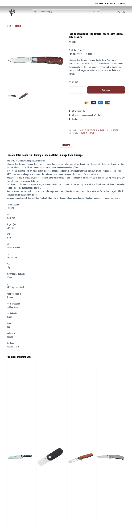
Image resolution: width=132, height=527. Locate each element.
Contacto (121, 3)
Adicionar (106, 89)
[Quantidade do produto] (77, 90)
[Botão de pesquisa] (98, 11)
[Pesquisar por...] (35, 11)
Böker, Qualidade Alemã (100, 130)
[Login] (119, 12)
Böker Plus (84, 130)
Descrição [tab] (66, 145)
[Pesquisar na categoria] (67, 11)
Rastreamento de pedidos (105, 3)
